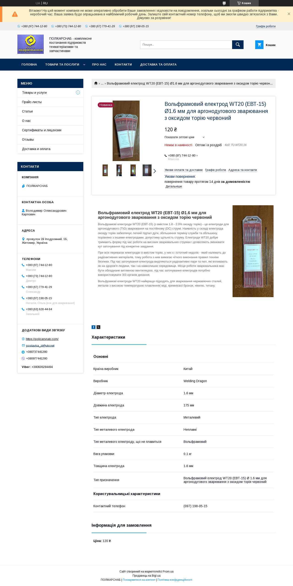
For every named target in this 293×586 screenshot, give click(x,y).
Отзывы (28, 139)
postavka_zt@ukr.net (40, 345)
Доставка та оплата (158, 64)
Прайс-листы (32, 102)
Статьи (27, 111)
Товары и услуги (34, 92)
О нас (26, 121)
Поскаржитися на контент (139, 579)
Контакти (123, 64)
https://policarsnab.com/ (42, 339)
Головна (29, 64)
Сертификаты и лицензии (41, 130)
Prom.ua (168, 571)
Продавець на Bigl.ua (146, 575)
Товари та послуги (62, 64)
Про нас (99, 64)
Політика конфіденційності (174, 579)
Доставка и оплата (36, 149)
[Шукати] (238, 44)
